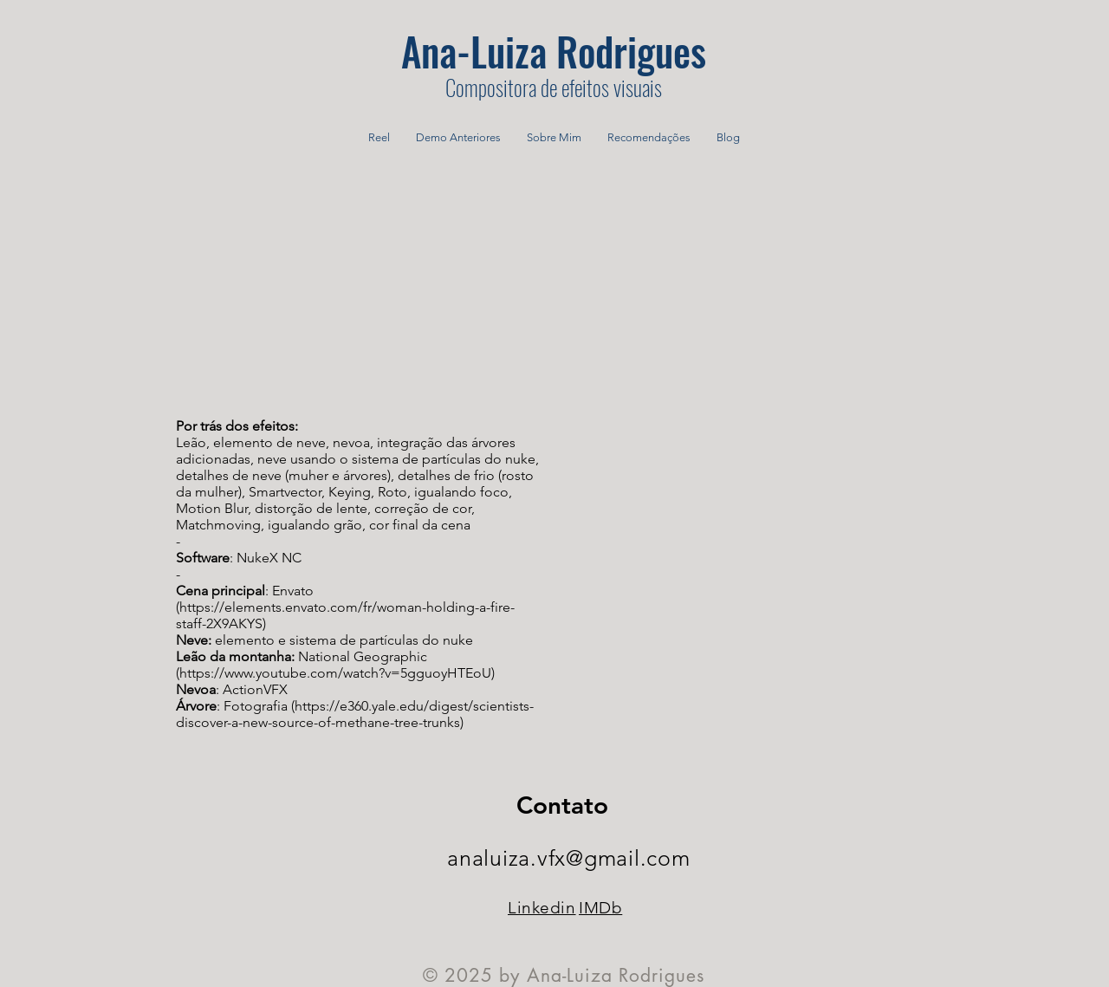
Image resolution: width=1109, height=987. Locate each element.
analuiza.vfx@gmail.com (569, 858)
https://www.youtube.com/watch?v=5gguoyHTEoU (335, 673)
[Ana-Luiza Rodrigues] (553, 50)
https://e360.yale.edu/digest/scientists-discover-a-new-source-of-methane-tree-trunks (355, 714)
